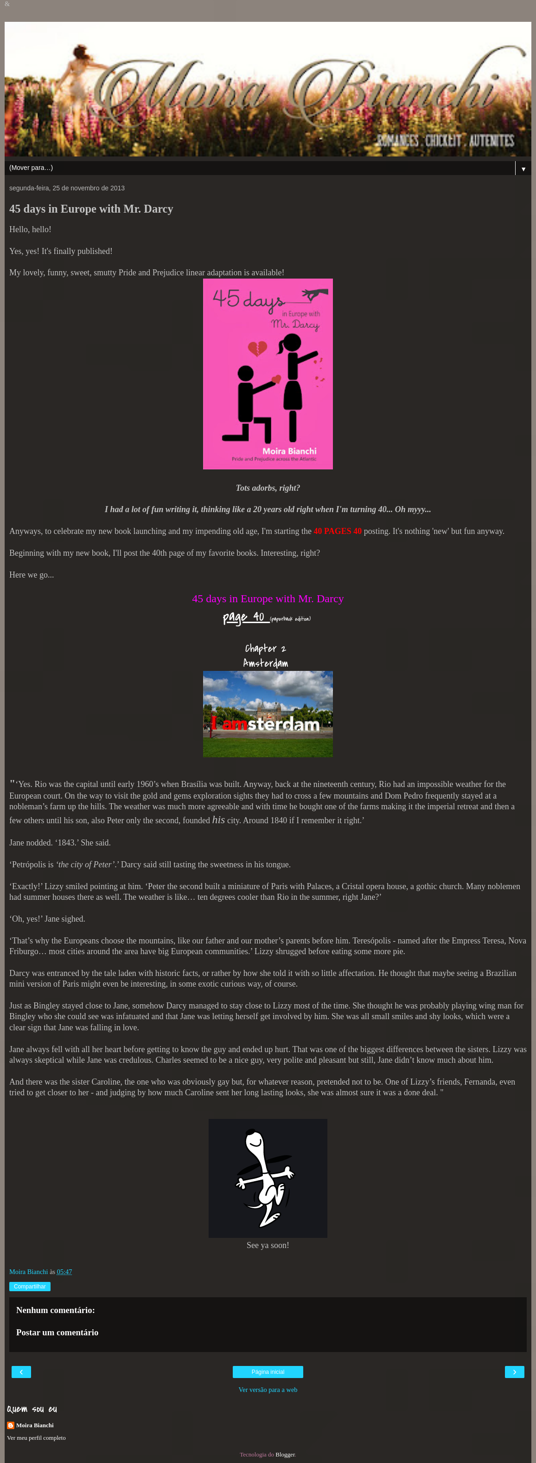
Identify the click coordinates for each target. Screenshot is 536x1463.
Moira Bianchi (35, 1425)
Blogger (284, 1454)
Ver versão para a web (267, 1389)
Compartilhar (30, 1286)
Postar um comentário (57, 1332)
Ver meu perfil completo (36, 1437)
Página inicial (268, 1372)
